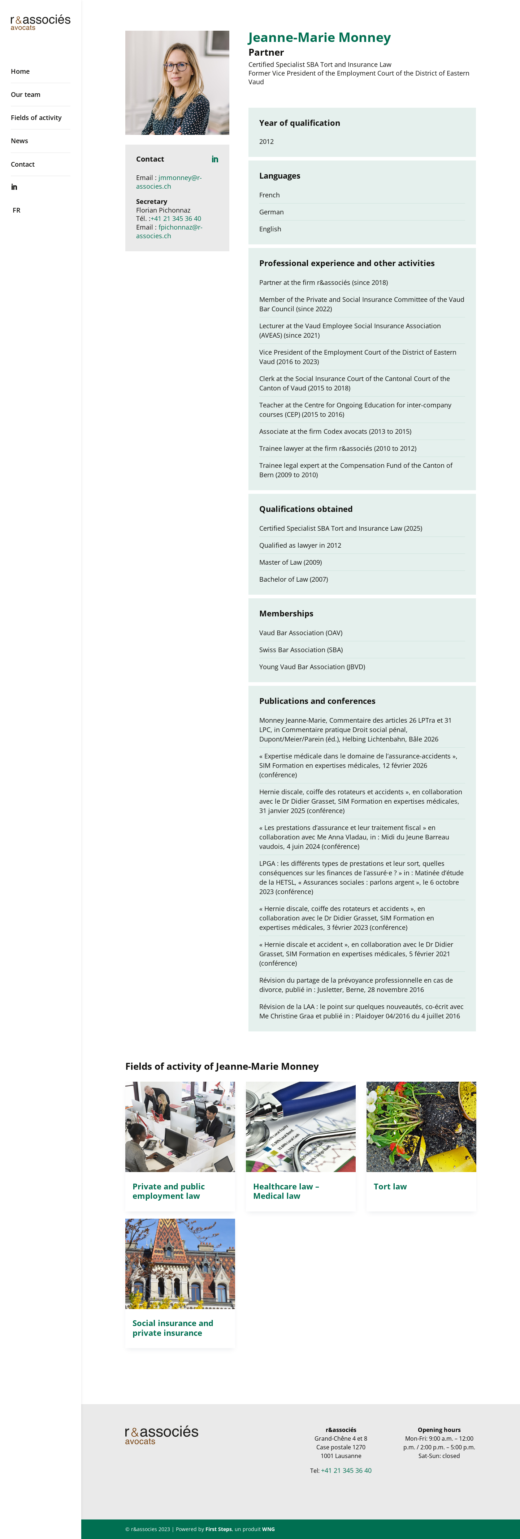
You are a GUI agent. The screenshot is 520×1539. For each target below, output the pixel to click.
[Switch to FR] (48, 210)
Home (20, 71)
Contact (23, 164)
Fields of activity (36, 117)
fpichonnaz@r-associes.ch (169, 231)
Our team (25, 94)
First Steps (218, 1529)
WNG (268, 1529)
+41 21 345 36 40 (176, 218)
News (19, 140)
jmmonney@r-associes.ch (169, 182)
